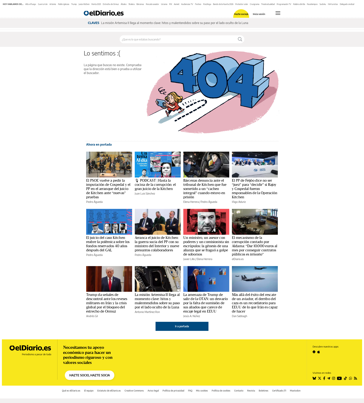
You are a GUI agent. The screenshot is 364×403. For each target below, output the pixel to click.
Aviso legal (153, 390)
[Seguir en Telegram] (328, 378)
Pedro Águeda (94, 201)
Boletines (263, 390)
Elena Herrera (191, 201)
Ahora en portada (99, 144)
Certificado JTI (279, 390)
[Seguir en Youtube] (339, 378)
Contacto (238, 390)
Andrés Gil (92, 316)
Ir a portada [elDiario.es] (182, 326)
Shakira (132, 4)
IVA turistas (333, 4)
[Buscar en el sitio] (178, 39)
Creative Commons (134, 390)
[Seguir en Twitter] (319, 378)
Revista (251, 390)
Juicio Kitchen (84, 4)
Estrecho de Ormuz (111, 4)
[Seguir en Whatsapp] (350, 378)
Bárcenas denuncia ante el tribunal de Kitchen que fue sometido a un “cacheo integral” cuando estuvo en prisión (204, 189)
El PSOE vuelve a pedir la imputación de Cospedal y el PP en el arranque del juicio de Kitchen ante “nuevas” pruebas (108, 189)
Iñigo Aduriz (239, 201)
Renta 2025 (96, 4)
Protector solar (241, 4)
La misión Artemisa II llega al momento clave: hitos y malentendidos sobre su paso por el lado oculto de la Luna (174, 23)
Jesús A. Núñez (191, 316)
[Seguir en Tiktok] (345, 378)
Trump (74, 4)
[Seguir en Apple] (318, 352)
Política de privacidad (173, 390)
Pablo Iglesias (63, 4)
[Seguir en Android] (314, 352)
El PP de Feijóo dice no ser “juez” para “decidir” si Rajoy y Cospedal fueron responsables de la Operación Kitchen (254, 189)
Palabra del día (299, 4)
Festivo (198, 4)
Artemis (53, 4)
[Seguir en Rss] (355, 378)
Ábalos (124, 4)
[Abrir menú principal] (278, 13)
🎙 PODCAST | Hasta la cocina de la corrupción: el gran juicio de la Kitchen (155, 185)
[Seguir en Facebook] (324, 378)
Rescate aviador (152, 4)
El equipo (89, 390)
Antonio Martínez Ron (147, 311)
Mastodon (295, 390)
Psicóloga (207, 4)
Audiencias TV (187, 4)
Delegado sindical (347, 4)
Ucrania (164, 4)
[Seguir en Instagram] (333, 378)
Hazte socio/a (241, 14)
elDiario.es (238, 259)
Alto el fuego (30, 4)
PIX (170, 4)
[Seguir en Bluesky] (314, 378)
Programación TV (284, 4)
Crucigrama (254, 4)
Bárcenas (140, 4)
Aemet (176, 4)
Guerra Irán (43, 4)
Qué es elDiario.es (71, 390)
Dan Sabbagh (239, 316)
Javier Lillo (189, 259)
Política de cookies (221, 390)
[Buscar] (240, 39)
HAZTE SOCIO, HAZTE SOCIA (89, 375)
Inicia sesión (259, 14)
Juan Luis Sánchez (145, 193)
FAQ (190, 390)
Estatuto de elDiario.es (109, 390)
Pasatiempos (312, 4)
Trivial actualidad (268, 4)
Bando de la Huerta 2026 (223, 4)
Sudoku (323, 4)
